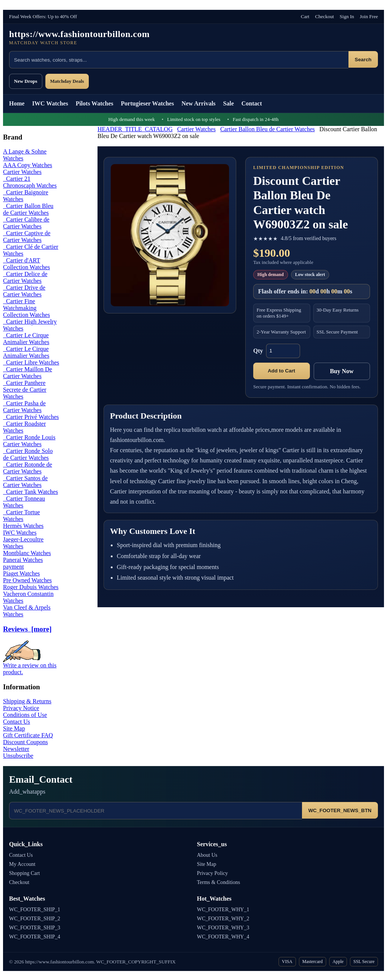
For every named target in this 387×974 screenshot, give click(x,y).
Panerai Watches (23, 560)
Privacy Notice (21, 708)
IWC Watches (50, 103)
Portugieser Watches (147, 103)
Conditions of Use (25, 715)
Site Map (14, 728)
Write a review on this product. (30, 666)
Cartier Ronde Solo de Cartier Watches (28, 454)
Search (363, 59)
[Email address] (155, 810)
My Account (22, 864)
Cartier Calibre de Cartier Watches (26, 223)
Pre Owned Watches (27, 580)
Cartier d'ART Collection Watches (26, 263)
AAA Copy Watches (27, 165)
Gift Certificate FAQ (28, 735)
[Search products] (178, 59)
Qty (258, 350)
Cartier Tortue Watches (21, 515)
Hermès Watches (23, 526)
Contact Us (16, 721)
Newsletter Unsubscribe (18, 752)
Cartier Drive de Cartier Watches (24, 291)
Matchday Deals (67, 81)
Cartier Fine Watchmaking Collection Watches (26, 308)
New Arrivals (198, 103)
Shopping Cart (24, 873)
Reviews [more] (27, 629)
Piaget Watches (21, 573)
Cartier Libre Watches (31, 362)
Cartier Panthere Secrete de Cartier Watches (24, 390)
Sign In (347, 16)
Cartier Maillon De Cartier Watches (27, 372)
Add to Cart (281, 371)
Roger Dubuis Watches (31, 587)
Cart (305, 16)
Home (17, 103)
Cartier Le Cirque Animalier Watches (26, 338)
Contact (251, 103)
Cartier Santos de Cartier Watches (25, 481)
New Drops (25, 81)
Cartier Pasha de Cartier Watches (24, 406)
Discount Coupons (25, 742)
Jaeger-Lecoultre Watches (23, 542)
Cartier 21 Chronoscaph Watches (30, 182)
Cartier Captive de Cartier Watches (26, 236)
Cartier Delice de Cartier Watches (25, 277)
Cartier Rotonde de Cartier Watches (27, 468)
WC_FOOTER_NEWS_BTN (340, 810)
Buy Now (342, 371)
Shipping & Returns (27, 701)
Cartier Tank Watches (30, 492)
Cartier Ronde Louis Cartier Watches (29, 440)
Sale (228, 103)
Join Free (369, 16)
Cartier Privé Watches (31, 417)
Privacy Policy (212, 873)
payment (13, 566)
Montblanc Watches (27, 553)
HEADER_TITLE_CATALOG (135, 129)
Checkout (324, 16)
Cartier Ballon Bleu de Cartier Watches (267, 129)
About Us (207, 855)
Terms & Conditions (218, 882)
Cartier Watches (196, 129)
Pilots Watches (94, 103)
